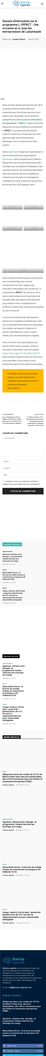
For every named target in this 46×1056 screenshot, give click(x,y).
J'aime (39, 1026)
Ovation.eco (7, 138)
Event (4, 752)
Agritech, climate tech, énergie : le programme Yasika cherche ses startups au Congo (12, 538)
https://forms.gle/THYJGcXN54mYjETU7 (21, 333)
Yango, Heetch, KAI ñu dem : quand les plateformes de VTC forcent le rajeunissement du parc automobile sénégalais (13, 575)
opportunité (13, 131)
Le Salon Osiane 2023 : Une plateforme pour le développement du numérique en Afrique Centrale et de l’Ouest (35, 401)
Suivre (39, 1031)
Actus (4, 550)
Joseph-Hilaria (18, 39)
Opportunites (7, 532)
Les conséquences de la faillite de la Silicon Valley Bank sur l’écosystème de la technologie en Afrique (11, 400)
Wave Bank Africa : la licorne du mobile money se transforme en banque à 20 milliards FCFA (13, 556)
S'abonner (38, 1041)
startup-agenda (8, 765)
